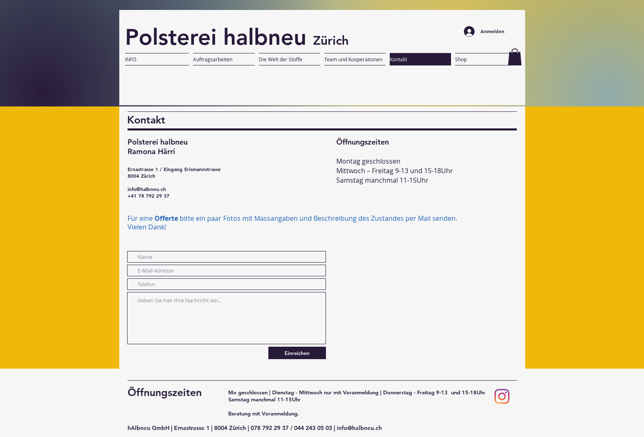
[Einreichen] (297, 353)
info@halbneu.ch (147, 189)
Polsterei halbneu (219, 37)
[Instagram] (501, 396)
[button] (515, 56)
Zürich (331, 40)
